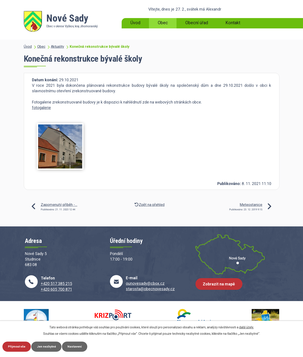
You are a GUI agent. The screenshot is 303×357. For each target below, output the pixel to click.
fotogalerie (41, 107)
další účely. (246, 327)
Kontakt (232, 22)
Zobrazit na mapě (219, 285)
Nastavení (79, 346)
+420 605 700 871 (56, 289)
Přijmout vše (18, 346)
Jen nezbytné (49, 346)
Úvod (135, 22)
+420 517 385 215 (56, 283)
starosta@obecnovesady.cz (150, 289)
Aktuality (57, 46)
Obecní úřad (196, 22)
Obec (163, 22)
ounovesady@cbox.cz (145, 283)
